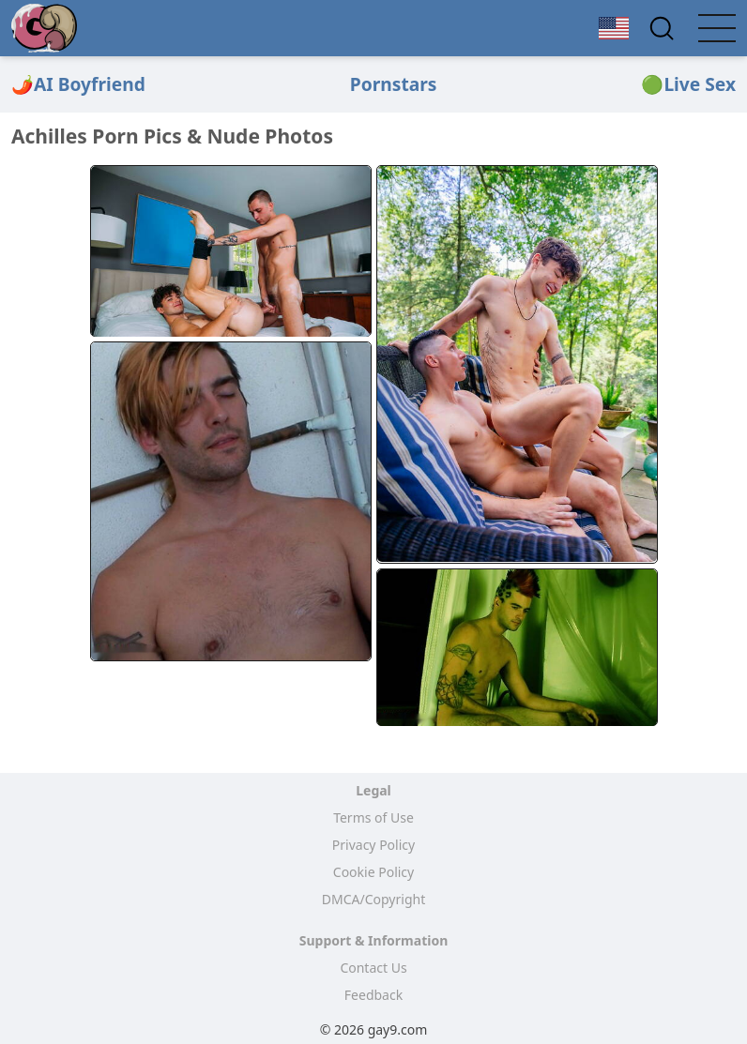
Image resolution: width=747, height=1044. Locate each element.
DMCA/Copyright (373, 899)
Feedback (373, 995)
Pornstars (393, 84)
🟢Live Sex (688, 84)
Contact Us (373, 967)
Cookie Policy (373, 872)
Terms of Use (373, 817)
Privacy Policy (373, 845)
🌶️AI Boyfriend (78, 84)
